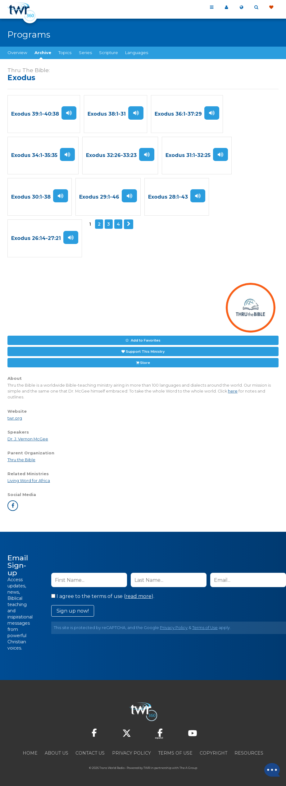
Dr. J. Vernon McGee (27, 438)
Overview (17, 52)
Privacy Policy (174, 627)
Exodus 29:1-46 (99, 197)
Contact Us (90, 752)
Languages (136, 52)
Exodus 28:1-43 (168, 197)
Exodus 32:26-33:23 (111, 155)
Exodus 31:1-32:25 (187, 155)
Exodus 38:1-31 (107, 114)
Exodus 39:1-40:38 (35, 114)
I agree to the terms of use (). (102, 596)
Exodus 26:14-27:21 (36, 238)
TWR (146, 767)
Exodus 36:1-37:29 (178, 114)
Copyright (213, 752)
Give (271, 7)
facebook (12, 505)
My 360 (226, 7)
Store (145, 362)
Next (128, 223)
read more (138, 596)
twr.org (14, 417)
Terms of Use (205, 627)
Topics (64, 52)
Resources (248, 752)
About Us (56, 752)
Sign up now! (73, 610)
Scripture (108, 52)
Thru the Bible (21, 459)
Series (85, 52)
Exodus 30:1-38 (31, 197)
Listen (68, 112)
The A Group (188, 767)
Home (30, 752)
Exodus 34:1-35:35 (34, 155)
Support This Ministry (145, 350)
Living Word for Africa (28, 480)
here (233, 390)
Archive (42, 52)
